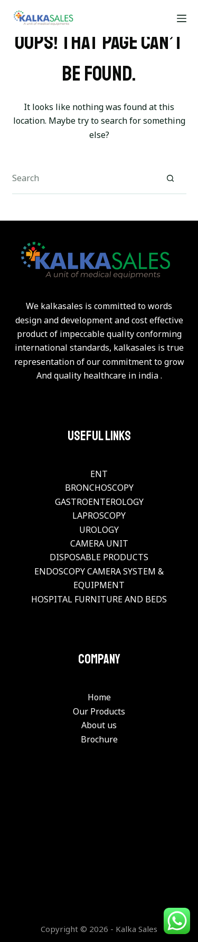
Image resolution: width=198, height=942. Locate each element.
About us (99, 725)
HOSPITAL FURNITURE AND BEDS (99, 599)
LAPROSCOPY (99, 515)
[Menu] (181, 18)
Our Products (99, 711)
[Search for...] (83, 178)
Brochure (99, 739)
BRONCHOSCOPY (99, 487)
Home (99, 697)
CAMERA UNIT (99, 543)
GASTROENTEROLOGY (99, 502)
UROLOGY (99, 530)
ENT (99, 474)
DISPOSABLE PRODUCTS (99, 557)
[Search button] (170, 178)
